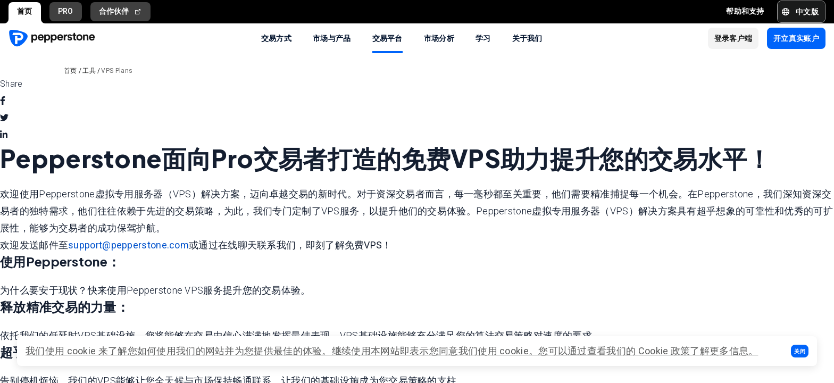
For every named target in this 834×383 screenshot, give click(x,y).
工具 (89, 70)
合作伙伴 (121, 11)
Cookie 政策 (664, 350)
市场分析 (439, 38)
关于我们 (527, 38)
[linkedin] (3, 135)
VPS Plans (116, 70)
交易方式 (276, 38)
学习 (483, 38)
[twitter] (4, 118)
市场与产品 (332, 38)
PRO (65, 11)
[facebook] (2, 101)
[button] (799, 351)
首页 (24, 11)
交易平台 (387, 38)
